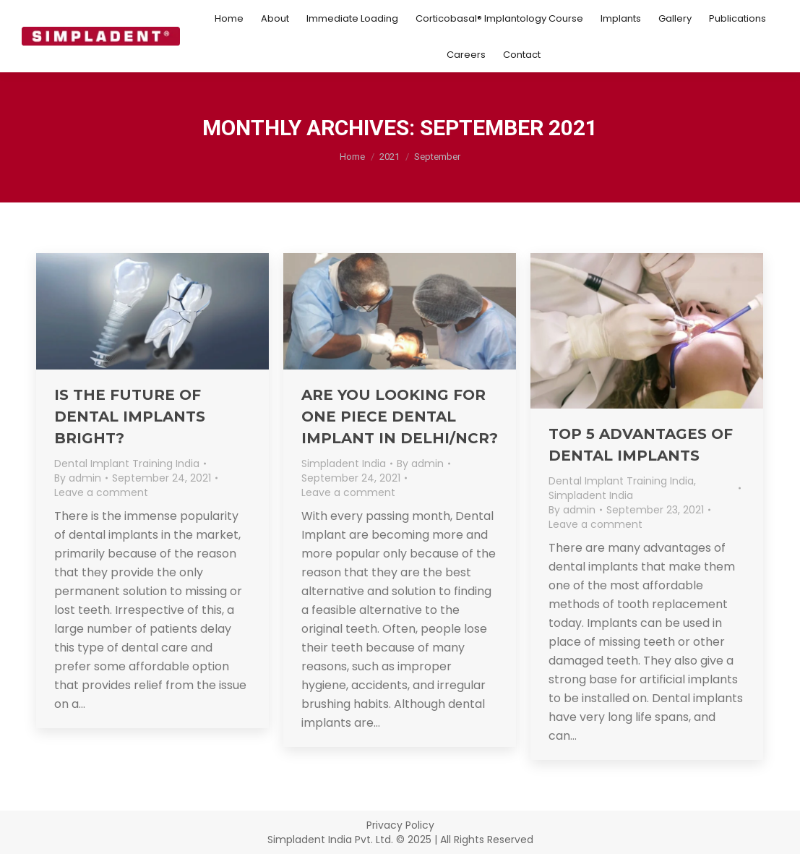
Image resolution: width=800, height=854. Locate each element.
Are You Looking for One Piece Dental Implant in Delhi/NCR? (399, 416)
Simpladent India (343, 463)
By (77, 478)
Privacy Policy (400, 825)
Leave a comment (101, 492)
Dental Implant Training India (126, 463)
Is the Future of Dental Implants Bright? (129, 416)
